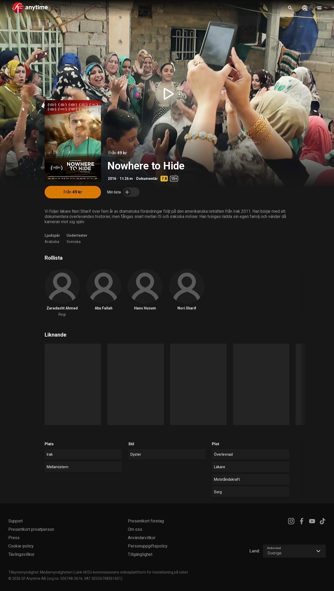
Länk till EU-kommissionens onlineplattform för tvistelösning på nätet (131, 572)
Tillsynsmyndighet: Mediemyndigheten (40, 572)
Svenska (74, 242)
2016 (112, 178)
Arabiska (52, 242)
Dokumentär (147, 178)
